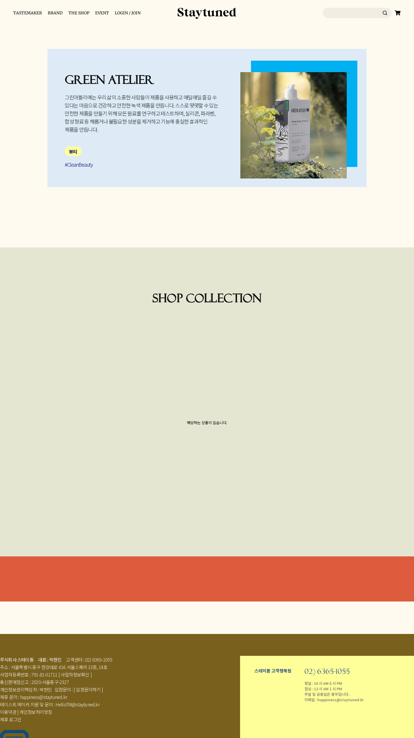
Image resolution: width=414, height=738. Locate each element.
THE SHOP (78, 13)
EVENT (102, 13)
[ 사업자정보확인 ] (75, 674)
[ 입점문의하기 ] (88, 689)
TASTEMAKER (27, 13)
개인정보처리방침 (35, 711)
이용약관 (8, 711)
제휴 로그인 (10, 719)
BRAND (55, 13)
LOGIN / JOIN (128, 13)
